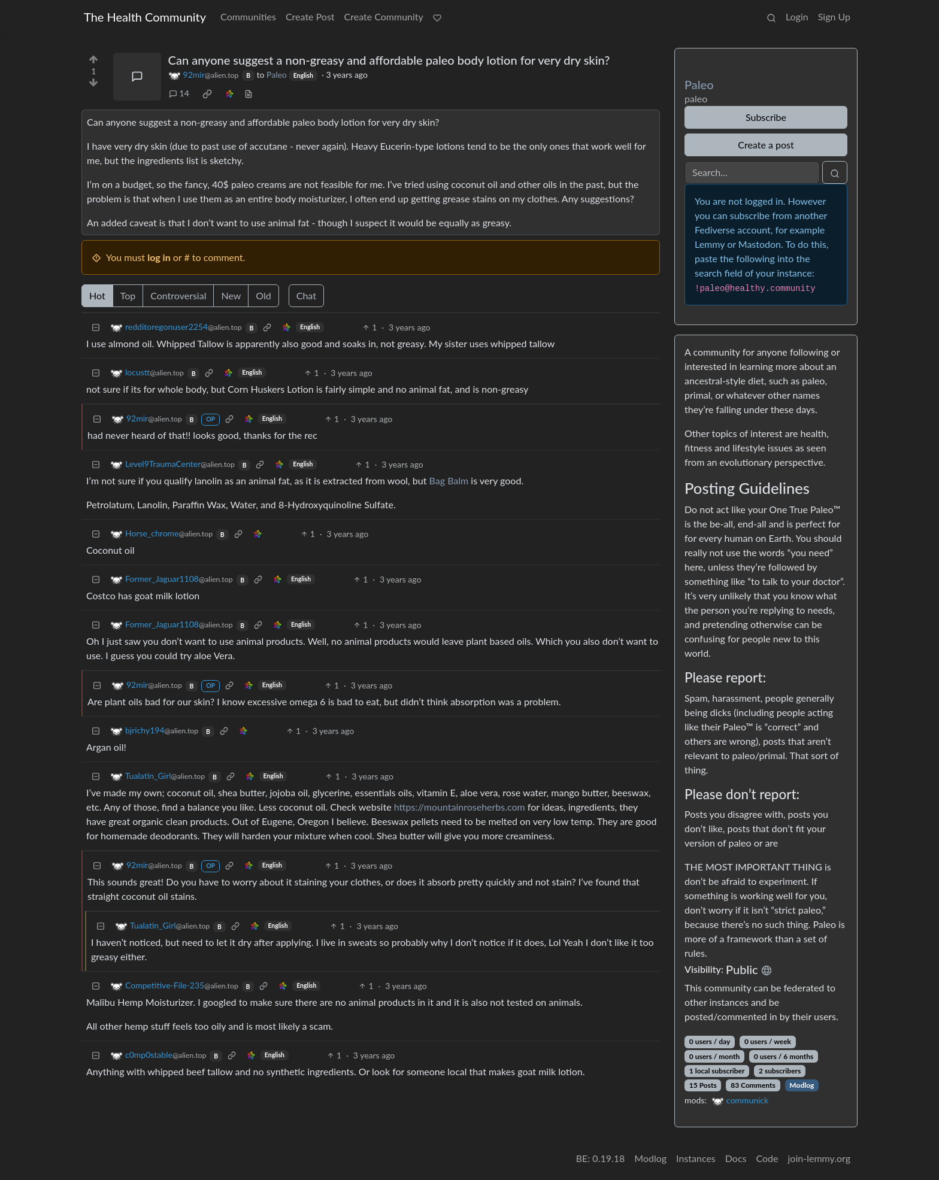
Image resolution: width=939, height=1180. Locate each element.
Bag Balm (449, 480)
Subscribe (766, 117)
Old (263, 295)
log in (159, 257)
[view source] (248, 93)
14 (179, 93)
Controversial (178, 295)
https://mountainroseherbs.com (459, 806)
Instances (696, 1158)
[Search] (752, 172)
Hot (97, 295)
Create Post (310, 16)
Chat (306, 295)
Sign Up (834, 16)
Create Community (383, 16)
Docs (736, 1158)
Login (797, 16)
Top (128, 295)
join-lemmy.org (819, 1158)
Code (767, 1158)
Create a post (765, 144)
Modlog (801, 1085)
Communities (248, 16)
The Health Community (145, 17)
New (231, 295)
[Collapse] (95, 327)
